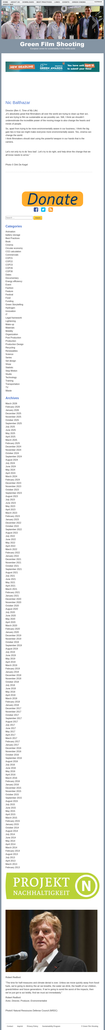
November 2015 (13, 791)
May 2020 (10, 619)
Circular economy (14, 248)
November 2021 (13, 562)
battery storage (13, 235)
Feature (9, 291)
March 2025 (11, 440)
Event (8, 284)
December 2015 (13, 788)
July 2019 (10, 652)
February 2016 (13, 781)
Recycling (10, 347)
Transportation (13, 384)
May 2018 (10, 692)
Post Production (13, 337)
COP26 (9, 268)
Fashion (9, 288)
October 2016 (12, 755)
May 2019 (10, 658)
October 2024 (12, 453)
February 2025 (13, 443)
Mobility (9, 331)
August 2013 (12, 854)
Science (9, 354)
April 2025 (10, 436)
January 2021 (12, 596)
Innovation (11, 311)
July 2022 (10, 536)
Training (9, 381)
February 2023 (13, 516)
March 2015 (11, 818)
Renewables (12, 351)
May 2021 (10, 582)
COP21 (9, 258)
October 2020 (12, 605)
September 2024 (14, 456)
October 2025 (12, 420)
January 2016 (12, 784)
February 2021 (13, 592)
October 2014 (12, 827)
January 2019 (12, 672)
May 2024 (10, 470)
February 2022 (13, 552)
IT (6, 314)
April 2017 (10, 735)
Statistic (9, 367)
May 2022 (10, 543)
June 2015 (11, 808)
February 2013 (13, 867)
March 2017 (11, 738)
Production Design (15, 344)
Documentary (12, 278)
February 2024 (13, 480)
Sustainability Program (51, 1026)
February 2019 (13, 668)
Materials (10, 328)
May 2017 (10, 731)
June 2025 (11, 430)
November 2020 (13, 602)
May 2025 (10, 433)
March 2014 (11, 847)
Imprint (20, 1026)
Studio (9, 374)
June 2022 (11, 539)
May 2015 (10, 811)
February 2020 (13, 629)
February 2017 (13, 741)
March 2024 (11, 476)
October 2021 (12, 566)
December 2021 (13, 559)
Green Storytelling (14, 304)
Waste (9, 390)
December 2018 (13, 675)
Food (8, 298)
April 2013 (10, 861)
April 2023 (10, 509)
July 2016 (10, 765)
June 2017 (11, 728)
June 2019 (11, 655)
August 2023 (12, 496)
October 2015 (12, 794)
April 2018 (10, 695)
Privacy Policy (32, 1026)
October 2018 (12, 682)
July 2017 (10, 725)
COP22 (9, 261)
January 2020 (12, 632)
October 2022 (12, 526)
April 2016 (10, 774)
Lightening (11, 321)
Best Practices (44, 2)
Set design (11, 361)
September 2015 (14, 798)
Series (9, 357)
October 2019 (12, 642)
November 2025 (13, 417)
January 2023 (12, 519)
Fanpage (36, 209)
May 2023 (10, 506)
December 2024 (13, 446)
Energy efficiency (14, 281)
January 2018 (12, 705)
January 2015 (12, 824)
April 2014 (10, 844)
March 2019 (11, 665)
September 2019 (14, 645)
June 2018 (11, 688)
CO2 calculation (13, 251)
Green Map (8, 4)
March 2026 (11, 403)
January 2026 (12, 410)
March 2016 (11, 778)
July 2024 (10, 463)
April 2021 (10, 586)
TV (7, 387)
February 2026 (13, 407)
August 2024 (12, 460)
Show (8, 364)
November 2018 (13, 678)
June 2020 (11, 615)
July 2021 (10, 576)
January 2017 (12, 745)
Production (11, 341)
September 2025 (14, 423)
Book (8, 241)
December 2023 (13, 483)
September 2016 (14, 758)
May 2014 (10, 841)
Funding (10, 301)
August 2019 (12, 649)
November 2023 (13, 486)
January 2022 (12, 556)
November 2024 (13, 450)
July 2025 (10, 427)
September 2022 (14, 529)
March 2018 (11, 698)
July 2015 (10, 804)
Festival (9, 294)
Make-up (10, 324)
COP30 (9, 271)
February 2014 (13, 851)
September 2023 (14, 493)
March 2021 (11, 589)
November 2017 (13, 712)
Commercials (12, 255)
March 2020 (11, 625)
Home (5, 2)
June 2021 (11, 579)
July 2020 (10, 612)
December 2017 (13, 708)
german (98, 2)
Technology (11, 377)
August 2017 (12, 721)
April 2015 (10, 814)
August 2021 (12, 572)
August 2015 (12, 801)
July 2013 (10, 857)
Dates (8, 275)
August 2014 (12, 831)
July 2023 (10, 499)
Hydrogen (10, 308)
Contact (10, 1026)
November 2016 (13, 751)
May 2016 (10, 771)
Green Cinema (79, 2)
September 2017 (14, 718)
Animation (10, 231)
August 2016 (12, 761)
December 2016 (13, 748)
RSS (51, 209)
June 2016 (11, 768)
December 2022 (13, 523)
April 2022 (10, 546)
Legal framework (14, 318)
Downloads (28, 2)
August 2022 (12, 533)
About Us (15, 2)
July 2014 (10, 834)
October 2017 (12, 715)
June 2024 (11, 466)
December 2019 (13, 635)
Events (66, 2)
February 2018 (13, 702)
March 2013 (11, 864)
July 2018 (10, 685)
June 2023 (11, 503)
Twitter (43, 209)
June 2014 (11, 837)
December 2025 (13, 413)
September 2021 (14, 569)
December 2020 (13, 599)
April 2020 (10, 622)
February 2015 (13, 821)
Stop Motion (11, 371)
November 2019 (13, 639)
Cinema (9, 245)
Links (57, 2)
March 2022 (11, 549)
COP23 (9, 265)
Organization (12, 334)
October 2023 (12, 489)
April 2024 (10, 473)
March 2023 (11, 513)
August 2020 (12, 609)
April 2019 (10, 662)
